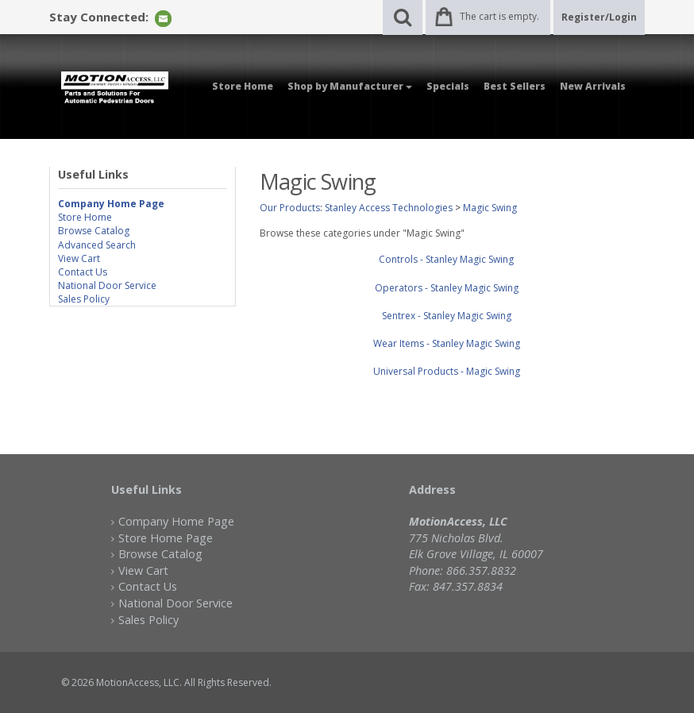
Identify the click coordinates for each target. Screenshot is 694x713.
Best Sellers (515, 86)
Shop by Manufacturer (349, 86)
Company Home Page (176, 521)
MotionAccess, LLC (137, 682)
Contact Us (82, 272)
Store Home (242, 86)
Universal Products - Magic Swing (446, 371)
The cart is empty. (499, 16)
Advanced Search (97, 245)
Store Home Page (165, 537)
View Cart (79, 258)
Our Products (290, 207)
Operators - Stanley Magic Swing (447, 288)
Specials (447, 86)
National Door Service (107, 285)
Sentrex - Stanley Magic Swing (446, 315)
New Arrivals (593, 86)
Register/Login (599, 17)
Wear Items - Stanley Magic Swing (446, 343)
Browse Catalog (93, 230)
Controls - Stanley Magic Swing (446, 259)
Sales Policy (84, 299)
